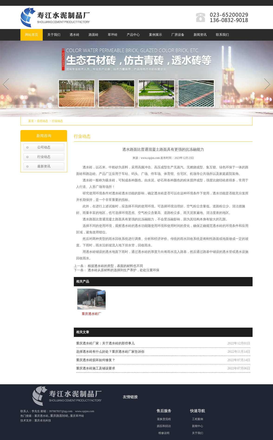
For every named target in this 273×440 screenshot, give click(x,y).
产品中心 (133, 34)
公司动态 (43, 147)
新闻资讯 (200, 34)
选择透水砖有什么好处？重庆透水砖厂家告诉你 (110, 351)
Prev (3, 76)
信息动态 (42, 121)
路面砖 (93, 34)
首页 (31, 121)
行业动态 (43, 157)
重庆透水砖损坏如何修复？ (95, 360)
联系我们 (222, 34)
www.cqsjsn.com (150, 158)
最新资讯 (43, 166)
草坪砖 (112, 34)
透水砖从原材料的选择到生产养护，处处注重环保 (123, 270)
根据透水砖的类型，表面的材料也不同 (115, 266)
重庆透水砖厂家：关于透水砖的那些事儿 (105, 343)
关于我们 (53, 34)
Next (264, 76)
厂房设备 (177, 34)
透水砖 (74, 34)
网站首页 (31, 34)
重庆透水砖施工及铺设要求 (95, 368)
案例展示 (155, 34)
